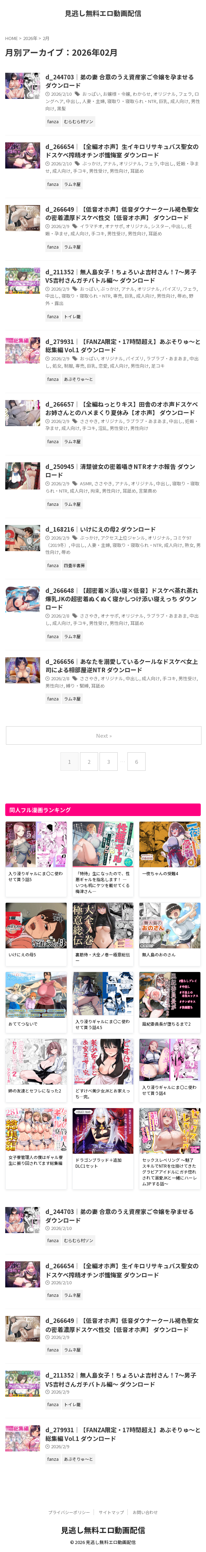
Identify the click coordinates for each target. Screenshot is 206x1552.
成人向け (179, 101)
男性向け (119, 170)
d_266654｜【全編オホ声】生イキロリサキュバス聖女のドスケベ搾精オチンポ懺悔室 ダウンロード (122, 150)
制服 (68, 365)
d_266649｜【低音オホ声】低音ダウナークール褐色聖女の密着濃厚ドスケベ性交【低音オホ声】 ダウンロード (122, 213)
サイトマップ (111, 1512)
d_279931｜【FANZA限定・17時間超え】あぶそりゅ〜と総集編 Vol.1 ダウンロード (123, 345)
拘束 (95, 490)
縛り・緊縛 (77, 685)
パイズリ (171, 288)
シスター (160, 226)
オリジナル (164, 94)
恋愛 (103, 365)
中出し (73, 101)
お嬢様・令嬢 (116, 94)
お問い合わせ (145, 1512)
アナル (110, 163)
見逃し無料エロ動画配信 (103, 13)
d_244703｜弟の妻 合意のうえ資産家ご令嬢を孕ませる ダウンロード (119, 80)
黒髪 (61, 108)
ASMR (86, 483)
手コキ (80, 170)
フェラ (185, 94)
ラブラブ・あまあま (166, 358)
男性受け (98, 170)
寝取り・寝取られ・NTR (131, 101)
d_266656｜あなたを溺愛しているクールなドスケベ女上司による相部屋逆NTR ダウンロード (121, 665)
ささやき (89, 421)
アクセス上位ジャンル (123, 537)
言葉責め (148, 490)
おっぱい (91, 94)
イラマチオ (91, 226)
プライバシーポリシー (69, 1512)
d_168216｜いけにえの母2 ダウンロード (100, 529)
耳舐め (137, 170)
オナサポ (114, 226)
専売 (117, 295)
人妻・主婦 (93, 101)
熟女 (189, 545)
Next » (104, 735)
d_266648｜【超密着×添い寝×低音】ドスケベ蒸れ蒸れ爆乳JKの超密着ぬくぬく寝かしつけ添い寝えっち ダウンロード (121, 598)
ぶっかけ (91, 163)
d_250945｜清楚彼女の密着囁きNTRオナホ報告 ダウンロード (120, 470)
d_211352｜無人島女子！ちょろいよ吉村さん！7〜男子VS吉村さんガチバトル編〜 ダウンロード (120, 275)
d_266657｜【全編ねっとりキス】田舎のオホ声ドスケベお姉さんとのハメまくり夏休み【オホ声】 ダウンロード (121, 408)
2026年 (30, 38)
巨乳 (163, 101)
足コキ (158, 365)
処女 (56, 365)
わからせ (142, 94)
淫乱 (102, 428)
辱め (181, 295)
